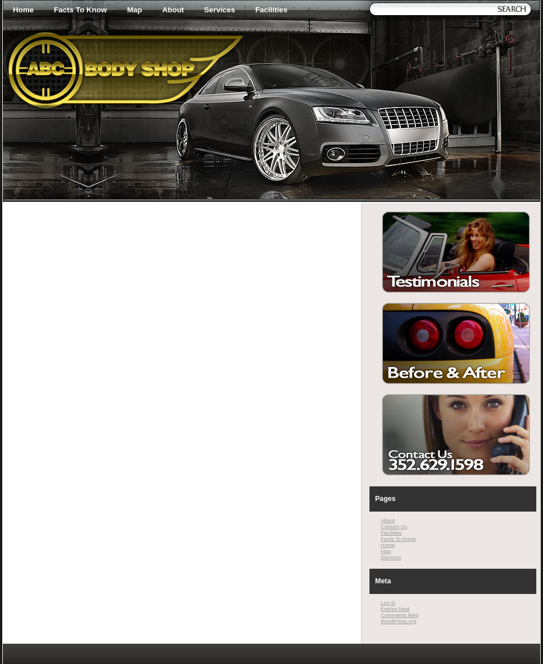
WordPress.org (398, 621)
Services (219, 10)
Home (23, 10)
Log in (388, 603)
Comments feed (400, 615)
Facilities (271, 10)
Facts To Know (80, 10)
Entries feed (395, 609)
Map (134, 10)
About (173, 10)
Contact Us (394, 526)
